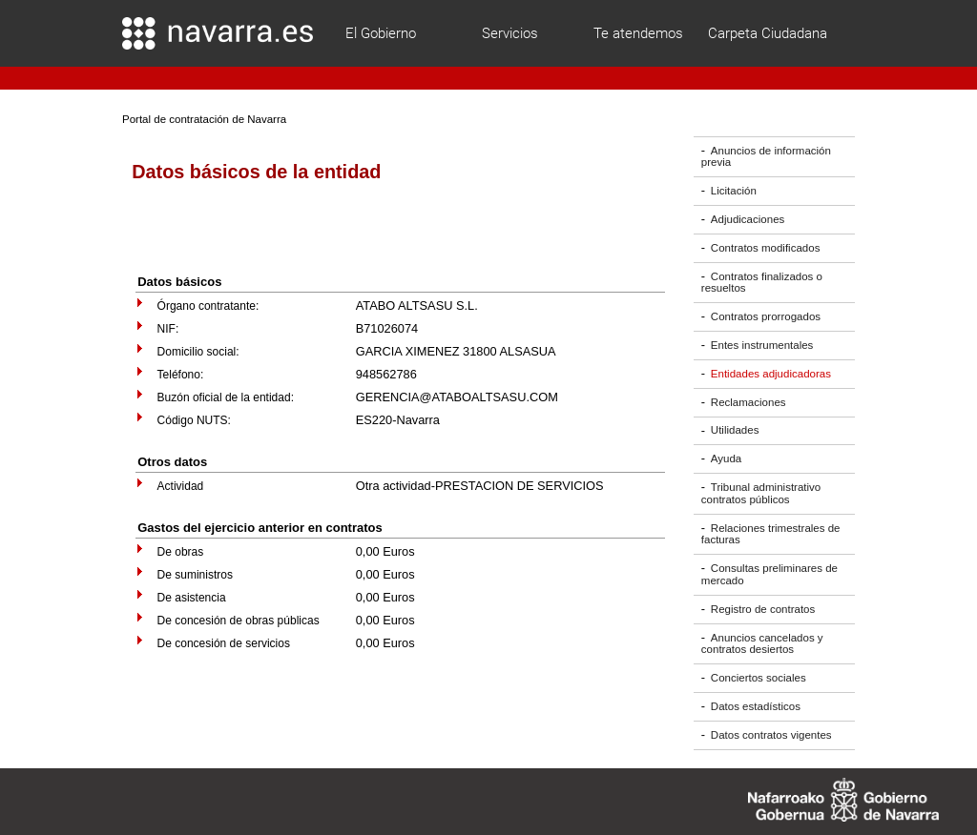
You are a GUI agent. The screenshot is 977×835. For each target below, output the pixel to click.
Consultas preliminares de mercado (769, 574)
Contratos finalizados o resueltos (761, 283)
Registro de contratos (763, 609)
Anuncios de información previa (766, 157)
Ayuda (726, 458)
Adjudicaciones (747, 219)
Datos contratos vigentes (771, 735)
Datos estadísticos (755, 706)
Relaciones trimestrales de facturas (771, 534)
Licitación (734, 190)
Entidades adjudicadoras (771, 373)
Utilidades (735, 431)
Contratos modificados (766, 248)
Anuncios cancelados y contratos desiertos (762, 644)
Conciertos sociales (758, 677)
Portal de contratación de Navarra (204, 119)
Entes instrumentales (762, 345)
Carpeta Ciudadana (767, 33)
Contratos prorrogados (766, 316)
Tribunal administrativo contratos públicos (761, 493)
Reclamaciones (748, 402)
